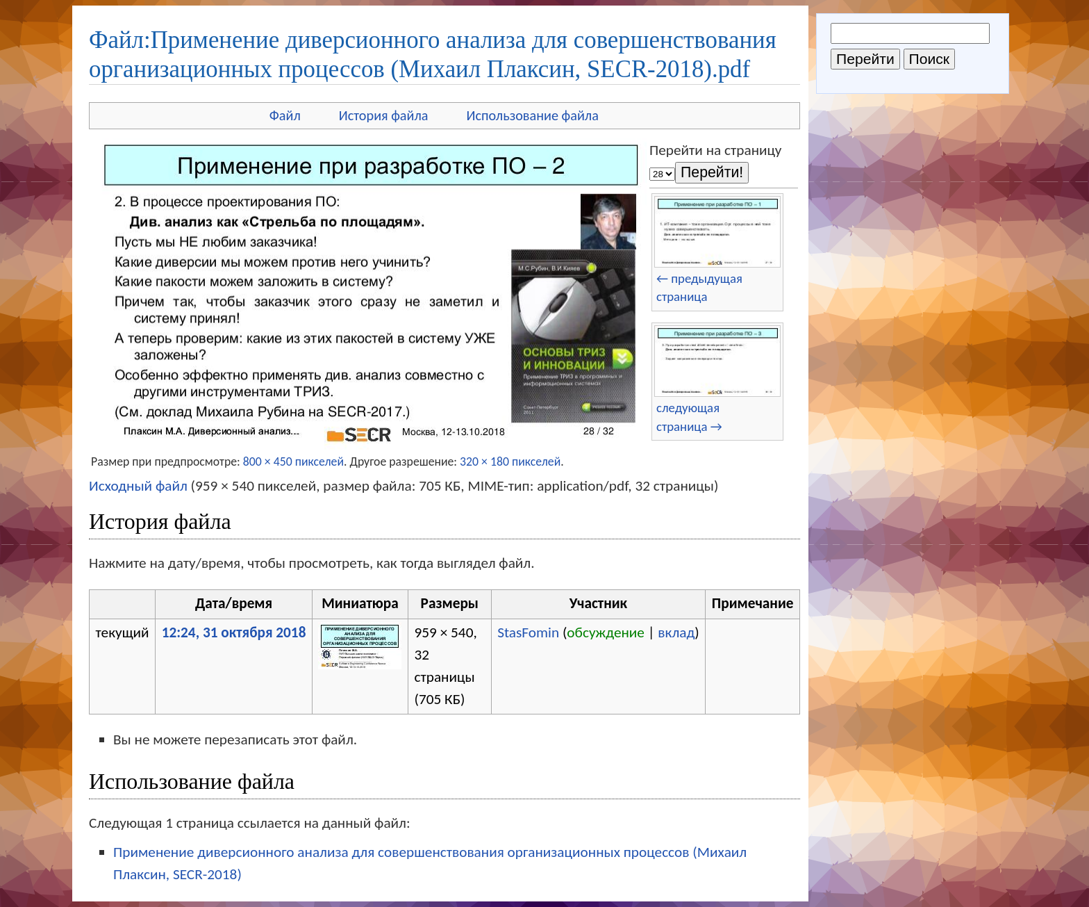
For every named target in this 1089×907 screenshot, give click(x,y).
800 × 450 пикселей (293, 461)
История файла (384, 115)
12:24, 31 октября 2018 (234, 632)
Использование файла (533, 115)
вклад (676, 632)
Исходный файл (138, 486)
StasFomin (528, 632)
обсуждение (606, 632)
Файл (285, 115)
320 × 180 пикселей (510, 461)
